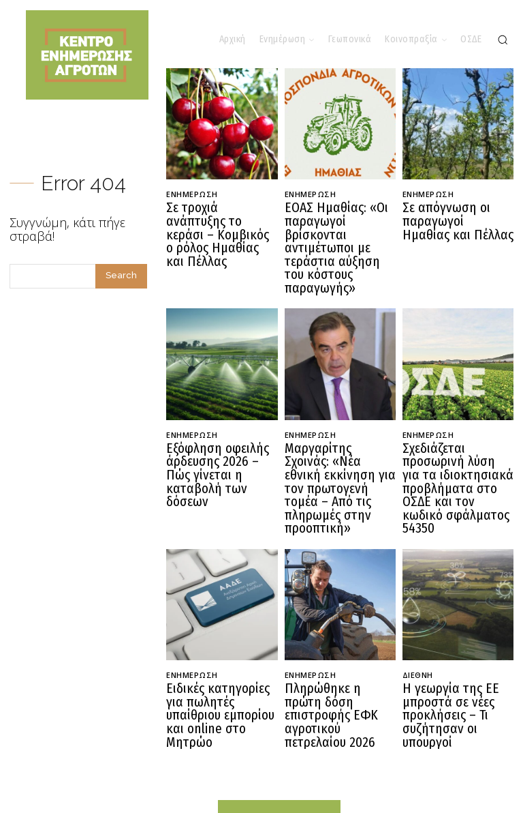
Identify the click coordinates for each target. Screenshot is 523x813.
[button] (502, 39)
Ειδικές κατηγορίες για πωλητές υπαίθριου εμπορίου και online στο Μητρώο (218, 645)
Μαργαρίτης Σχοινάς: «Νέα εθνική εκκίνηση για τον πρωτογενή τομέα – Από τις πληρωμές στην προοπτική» (335, 441)
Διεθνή (417, 615)
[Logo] (279, 765)
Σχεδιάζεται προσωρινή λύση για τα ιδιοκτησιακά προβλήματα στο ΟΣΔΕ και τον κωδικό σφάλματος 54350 (457, 441)
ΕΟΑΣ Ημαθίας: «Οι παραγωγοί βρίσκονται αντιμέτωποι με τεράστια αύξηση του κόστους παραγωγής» (339, 230)
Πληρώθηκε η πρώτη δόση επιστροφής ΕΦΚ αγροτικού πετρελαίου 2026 (339, 645)
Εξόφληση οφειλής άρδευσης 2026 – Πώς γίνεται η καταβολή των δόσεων (221, 429)
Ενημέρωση (192, 194)
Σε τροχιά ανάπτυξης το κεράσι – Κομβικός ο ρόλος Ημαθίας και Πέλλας (221, 224)
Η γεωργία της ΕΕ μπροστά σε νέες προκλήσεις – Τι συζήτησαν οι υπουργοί (457, 645)
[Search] (121, 276)
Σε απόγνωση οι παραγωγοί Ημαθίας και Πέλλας (457, 218)
